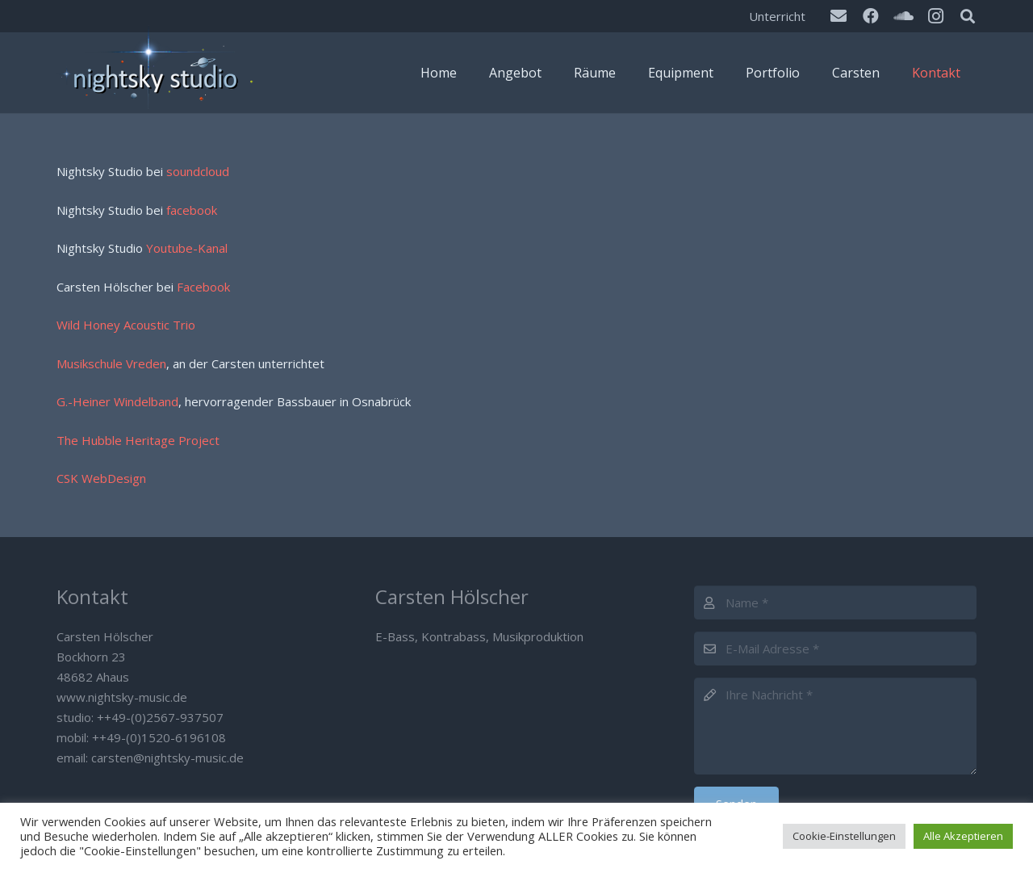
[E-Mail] (838, 16)
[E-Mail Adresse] (835, 648)
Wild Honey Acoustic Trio (125, 325)
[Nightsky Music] (157, 72)
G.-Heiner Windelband (117, 401)
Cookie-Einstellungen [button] (844, 836)
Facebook (203, 287)
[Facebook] (871, 16)
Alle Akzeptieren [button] (963, 836)
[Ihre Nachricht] (835, 726)
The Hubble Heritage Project (138, 440)
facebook (191, 210)
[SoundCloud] (903, 16)
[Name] (835, 602)
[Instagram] (935, 16)
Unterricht (777, 16)
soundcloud (197, 171)
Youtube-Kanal (187, 248)
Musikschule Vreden (111, 363)
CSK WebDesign (101, 478)
